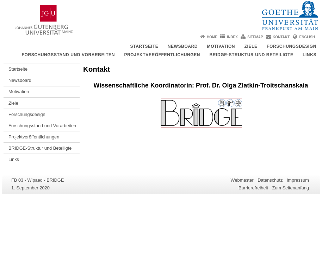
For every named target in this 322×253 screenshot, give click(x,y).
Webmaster (242, 180)
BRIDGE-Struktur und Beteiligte (251, 54)
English (307, 37)
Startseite (144, 46)
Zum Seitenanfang (290, 187)
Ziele (251, 46)
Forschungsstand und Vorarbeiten (68, 54)
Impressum (298, 180)
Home (212, 37)
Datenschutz (270, 180)
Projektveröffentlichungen (162, 54)
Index (232, 37)
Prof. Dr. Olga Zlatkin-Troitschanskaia (252, 85)
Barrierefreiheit (253, 187)
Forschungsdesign (291, 46)
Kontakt (281, 37)
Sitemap (255, 37)
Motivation (221, 46)
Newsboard (183, 46)
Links (309, 54)
